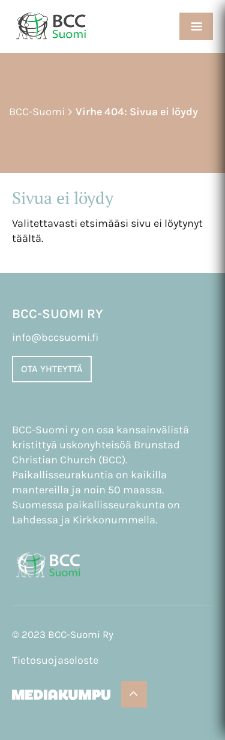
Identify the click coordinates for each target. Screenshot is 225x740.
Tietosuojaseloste (55, 660)
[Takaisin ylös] (134, 694)
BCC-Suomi (37, 111)
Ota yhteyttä (52, 369)
